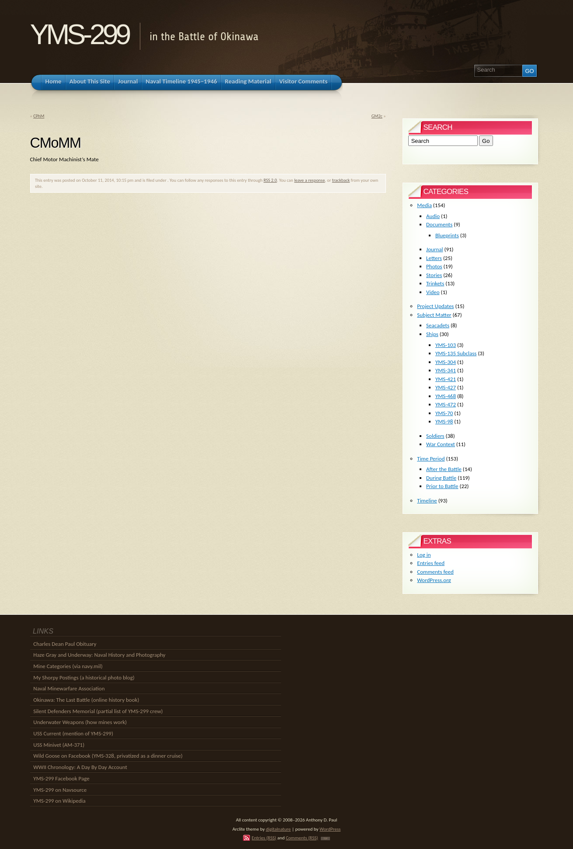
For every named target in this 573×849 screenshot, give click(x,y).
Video (433, 292)
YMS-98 (444, 421)
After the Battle (444, 469)
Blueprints (447, 235)
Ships (432, 334)
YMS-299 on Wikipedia (59, 800)
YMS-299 (79, 34)
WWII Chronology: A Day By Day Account (80, 767)
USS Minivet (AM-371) (58, 745)
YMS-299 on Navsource (60, 790)
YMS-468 (445, 396)
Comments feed (435, 571)
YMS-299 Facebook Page (61, 778)
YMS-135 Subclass (456, 353)
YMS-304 (445, 362)
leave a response (309, 180)
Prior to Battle (442, 486)
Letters (434, 258)
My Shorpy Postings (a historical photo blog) (83, 677)
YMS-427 (445, 387)
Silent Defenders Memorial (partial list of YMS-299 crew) (98, 711)
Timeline (427, 500)
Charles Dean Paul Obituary (64, 644)
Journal (434, 249)
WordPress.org (434, 580)
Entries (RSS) (264, 838)
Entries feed (431, 563)
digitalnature (278, 829)
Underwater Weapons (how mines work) (80, 722)
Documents (439, 224)
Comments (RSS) (302, 838)
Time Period (431, 458)
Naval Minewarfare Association (68, 688)
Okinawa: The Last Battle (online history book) (86, 700)
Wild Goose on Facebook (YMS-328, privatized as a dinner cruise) (107, 755)
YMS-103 (445, 345)
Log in (424, 554)
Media (424, 205)
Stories (434, 275)
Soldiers (435, 436)
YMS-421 (445, 379)
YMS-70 (444, 413)
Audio (433, 216)
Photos (434, 266)
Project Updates (435, 306)
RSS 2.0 (270, 180)
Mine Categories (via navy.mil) (67, 666)
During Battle (441, 478)
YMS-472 (445, 404)
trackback (341, 180)
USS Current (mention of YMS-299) (73, 733)
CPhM (38, 116)
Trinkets (435, 283)
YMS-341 (445, 370)
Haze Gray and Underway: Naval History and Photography (99, 654)
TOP (325, 838)
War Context (440, 444)
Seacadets (437, 325)
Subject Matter (434, 315)
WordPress (329, 829)
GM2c (377, 116)
